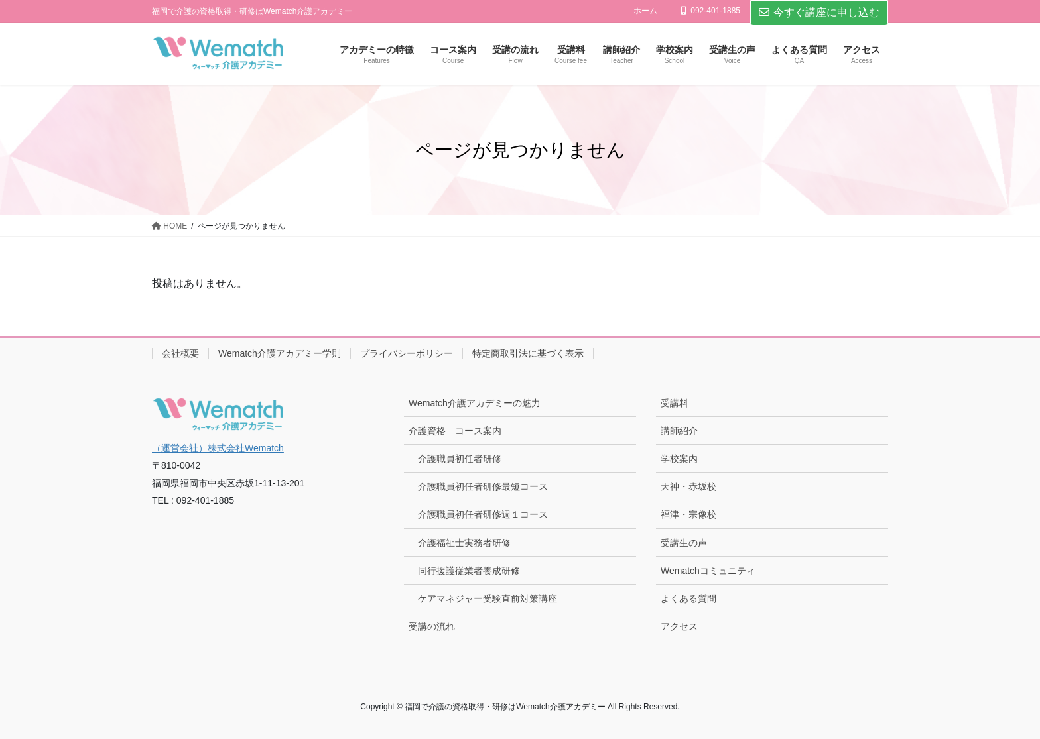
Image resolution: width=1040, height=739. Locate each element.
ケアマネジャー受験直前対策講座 (487, 598)
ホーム (645, 10)
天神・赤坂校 (688, 486)
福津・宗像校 (688, 514)
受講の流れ (432, 626)
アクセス (679, 626)
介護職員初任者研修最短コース (483, 486)
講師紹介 (679, 431)
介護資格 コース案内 (455, 431)
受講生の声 (684, 543)
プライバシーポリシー (406, 353)
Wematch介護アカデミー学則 (279, 353)
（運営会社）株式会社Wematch (218, 448)
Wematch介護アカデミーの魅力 (475, 403)
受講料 (674, 403)
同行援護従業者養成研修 (469, 570)
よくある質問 (688, 598)
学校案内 (679, 458)
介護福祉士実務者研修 (464, 543)
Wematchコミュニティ (708, 570)
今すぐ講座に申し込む (819, 12)
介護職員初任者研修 (459, 458)
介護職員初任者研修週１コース (483, 514)
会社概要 (180, 353)
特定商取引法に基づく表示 (528, 353)
